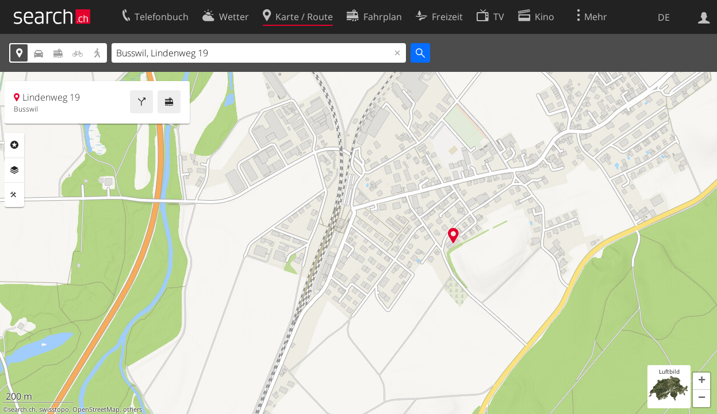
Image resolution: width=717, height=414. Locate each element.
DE (664, 17)
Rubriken (14, 145)
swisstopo (54, 409)
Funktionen (14, 195)
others (132, 409)
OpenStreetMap (96, 409)
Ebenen (14, 170)
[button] (701, 381)
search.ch (22, 409)
